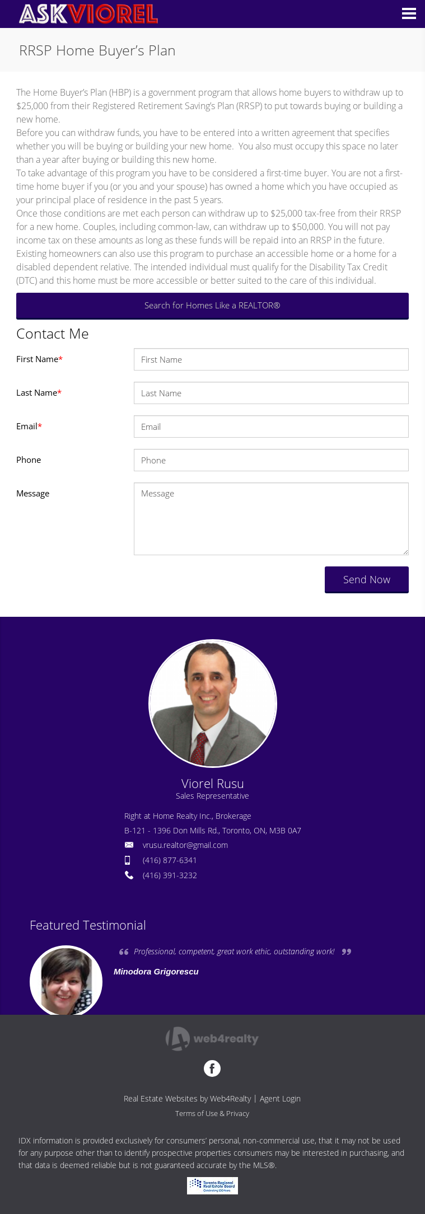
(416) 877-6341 (170, 860)
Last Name (39, 392)
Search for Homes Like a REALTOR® (212, 305)
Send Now (366, 579)
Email (29, 426)
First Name (39, 358)
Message (32, 493)
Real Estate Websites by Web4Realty (187, 1098)
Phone (28, 459)
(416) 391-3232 (170, 875)
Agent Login (280, 1098)
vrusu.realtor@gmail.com (185, 845)
